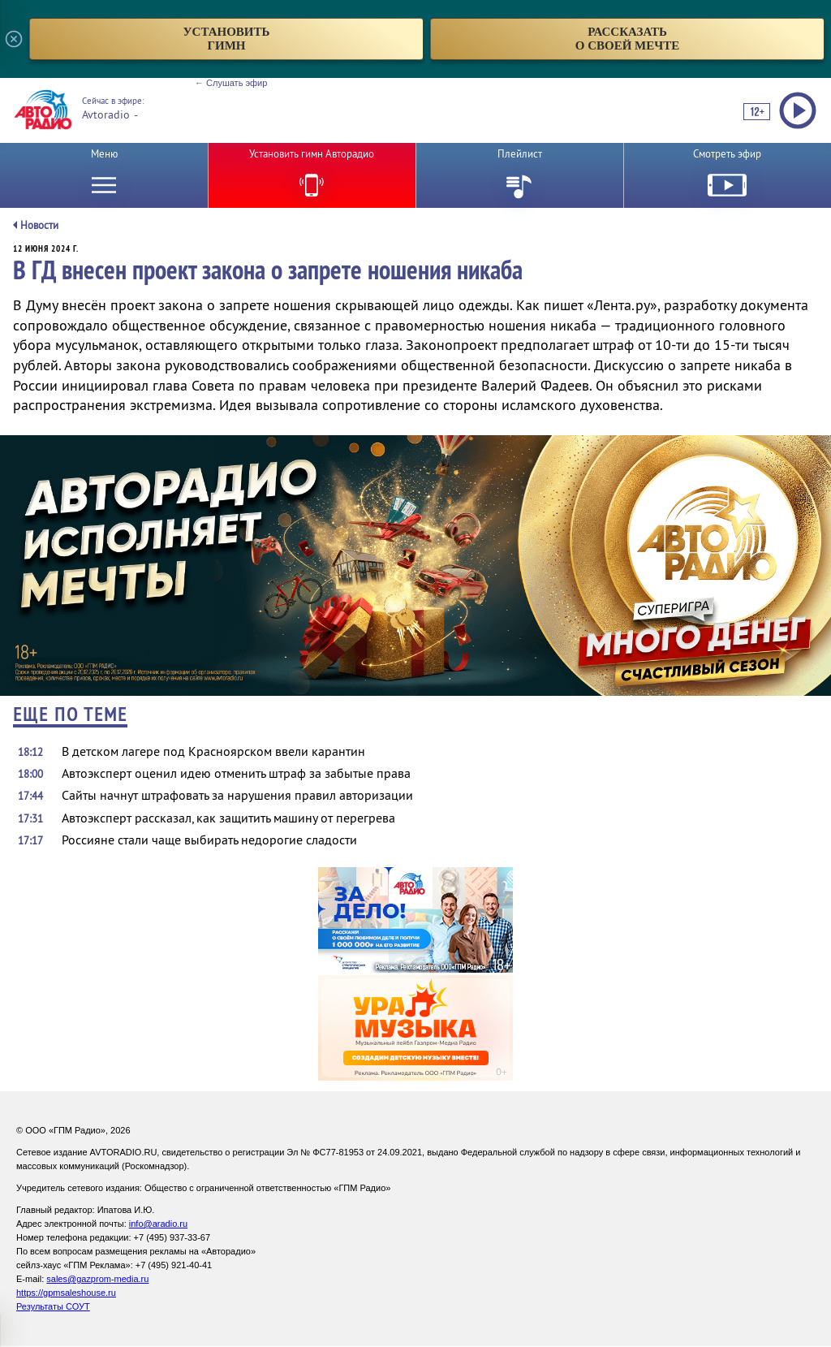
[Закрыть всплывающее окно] (14, 39)
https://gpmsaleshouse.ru (66, 1292)
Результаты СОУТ (53, 1306)
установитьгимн (226, 38)
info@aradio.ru (158, 1223)
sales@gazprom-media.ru (97, 1279)
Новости (39, 225)
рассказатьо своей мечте (627, 38)
